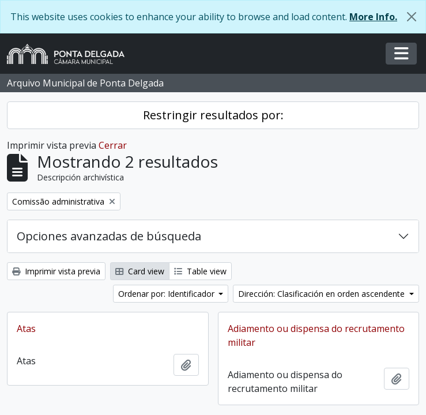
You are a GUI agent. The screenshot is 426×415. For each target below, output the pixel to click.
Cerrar (113, 145)
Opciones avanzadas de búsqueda (109, 236)
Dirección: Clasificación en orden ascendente (322, 293)
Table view (200, 271)
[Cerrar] (411, 17)
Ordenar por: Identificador (167, 293)
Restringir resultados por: (213, 115)
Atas (26, 328)
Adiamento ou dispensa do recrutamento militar (316, 335)
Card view (139, 271)
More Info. (373, 16)
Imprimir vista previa (56, 271)
